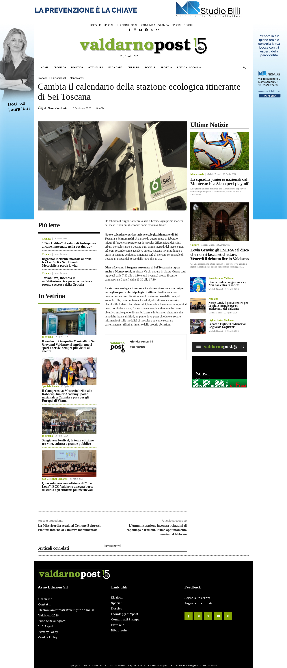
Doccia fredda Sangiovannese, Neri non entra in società (227, 284)
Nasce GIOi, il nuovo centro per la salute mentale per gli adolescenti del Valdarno (228, 305)
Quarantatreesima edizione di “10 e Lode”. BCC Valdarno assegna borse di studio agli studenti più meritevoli (67, 486)
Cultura (194, 245)
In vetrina (47, 337)
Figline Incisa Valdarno (221, 320)
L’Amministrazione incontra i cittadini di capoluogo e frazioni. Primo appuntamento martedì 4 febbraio (156, 530)
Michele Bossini (214, 174)
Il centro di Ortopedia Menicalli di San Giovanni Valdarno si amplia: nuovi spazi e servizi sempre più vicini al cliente (69, 346)
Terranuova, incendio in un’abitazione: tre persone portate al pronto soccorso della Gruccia (67, 281)
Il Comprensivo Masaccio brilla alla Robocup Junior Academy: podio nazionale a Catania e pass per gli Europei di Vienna (67, 395)
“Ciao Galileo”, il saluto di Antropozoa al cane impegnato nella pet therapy (69, 244)
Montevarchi (77, 78)
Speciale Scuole (50, 386)
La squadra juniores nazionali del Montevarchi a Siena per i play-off (219, 181)
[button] (244, 67)
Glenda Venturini (57, 108)
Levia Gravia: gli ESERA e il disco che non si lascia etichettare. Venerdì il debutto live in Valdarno (219, 254)
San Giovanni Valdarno (55, 479)
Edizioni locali (58, 78)
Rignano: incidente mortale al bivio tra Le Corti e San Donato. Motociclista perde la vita (67, 262)
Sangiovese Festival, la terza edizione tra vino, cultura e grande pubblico (68, 442)
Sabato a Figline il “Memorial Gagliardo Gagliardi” (227, 325)
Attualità (213, 299)
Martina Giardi (208, 245)
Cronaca (42, 78)
